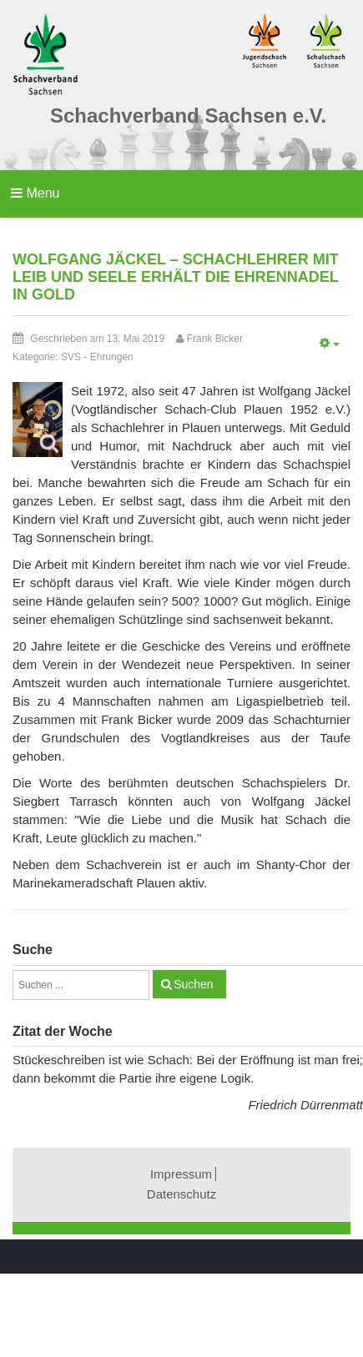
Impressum (181, 1174)
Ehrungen (112, 357)
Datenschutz (181, 1194)
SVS (71, 357)
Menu (35, 193)
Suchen (193, 984)
